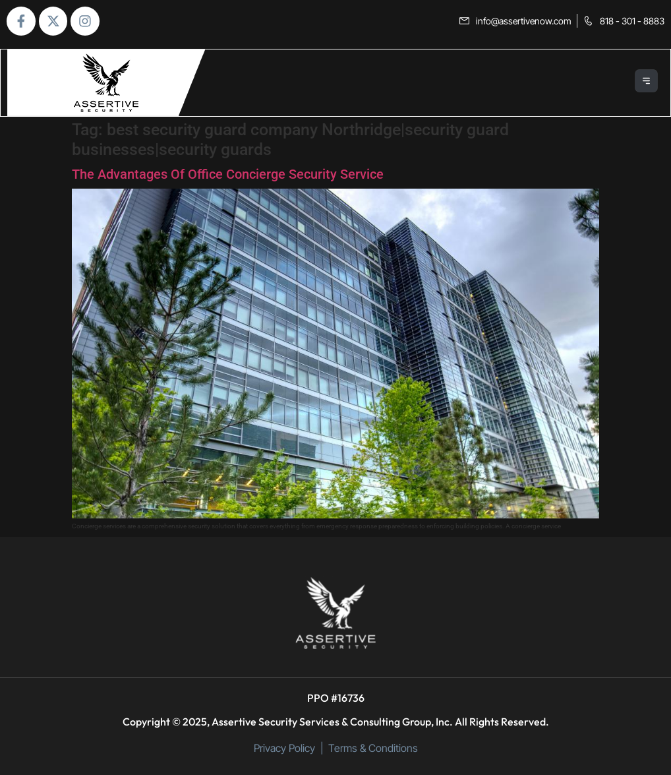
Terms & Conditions (373, 748)
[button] (646, 82)
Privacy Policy (284, 748)
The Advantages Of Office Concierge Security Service (228, 174)
